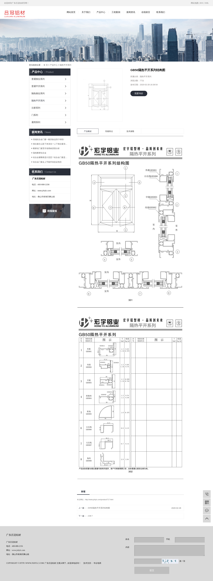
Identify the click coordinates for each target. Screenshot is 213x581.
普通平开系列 (38, 86)
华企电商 (97, 563)
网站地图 (195, 3)
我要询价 (138, 93)
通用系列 (36, 122)
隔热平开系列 (65, 65)
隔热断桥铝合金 (39, 153)
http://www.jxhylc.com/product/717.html (99, 500)
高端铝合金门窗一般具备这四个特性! (48, 139)
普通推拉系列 (38, 79)
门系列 (35, 115)
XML (207, 3)
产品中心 (101, 12)
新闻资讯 (130, 12)
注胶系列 (36, 108)
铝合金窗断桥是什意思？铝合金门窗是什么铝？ (50, 157)
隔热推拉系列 (38, 93)
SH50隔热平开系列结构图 (99, 508)
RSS (201, 3)
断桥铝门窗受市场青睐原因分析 (46, 148)
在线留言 (145, 12)
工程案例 (116, 12)
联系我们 (160, 12)
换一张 (182, 561)
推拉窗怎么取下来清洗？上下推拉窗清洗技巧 (50, 144)
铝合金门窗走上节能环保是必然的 (47, 162)
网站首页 (71, 12)
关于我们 (86, 12)
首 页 (45, 65)
